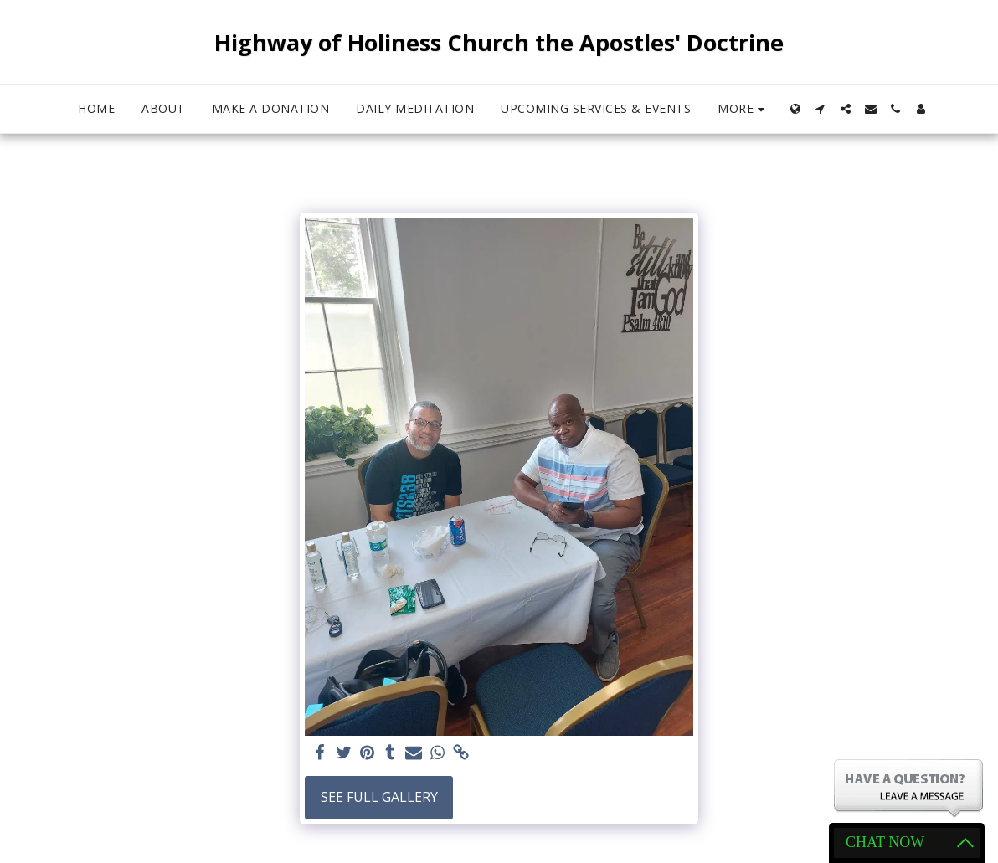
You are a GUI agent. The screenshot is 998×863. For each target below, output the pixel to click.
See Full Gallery (379, 797)
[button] (820, 109)
